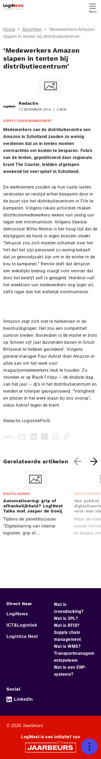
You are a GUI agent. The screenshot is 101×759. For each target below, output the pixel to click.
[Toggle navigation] (93, 7)
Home (9, 29)
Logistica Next (22, 636)
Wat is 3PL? (66, 618)
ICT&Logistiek (21, 625)
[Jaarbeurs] (50, 747)
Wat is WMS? (67, 646)
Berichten (32, 29)
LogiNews (17, 614)
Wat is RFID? (67, 625)
